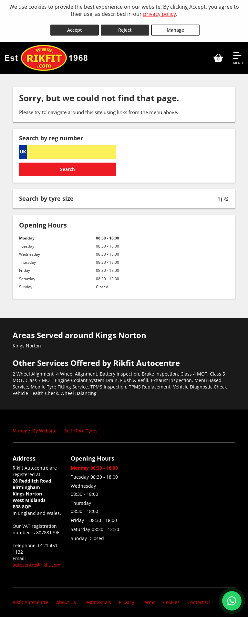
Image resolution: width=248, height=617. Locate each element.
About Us (66, 599)
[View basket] (218, 54)
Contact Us (199, 599)
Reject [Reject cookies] (125, 26)
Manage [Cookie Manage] (175, 26)
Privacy (126, 599)
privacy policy (159, 13)
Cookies (171, 599)
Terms (148, 599)
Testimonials (97, 599)
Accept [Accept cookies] (74, 26)
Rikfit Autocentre (30, 599)
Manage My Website (35, 427)
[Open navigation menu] (238, 54)
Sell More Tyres (81, 427)
